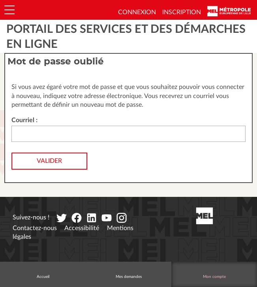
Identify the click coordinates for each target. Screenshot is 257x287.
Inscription (181, 12)
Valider (49, 161)
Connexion (137, 12)
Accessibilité (81, 228)
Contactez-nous (35, 228)
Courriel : (24, 120)
